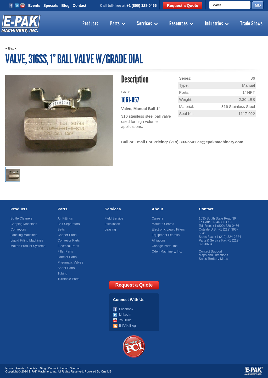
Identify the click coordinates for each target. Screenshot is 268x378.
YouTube (125, 320)
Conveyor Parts (68, 240)
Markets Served (163, 224)
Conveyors (17, 229)
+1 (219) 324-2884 (228, 237)
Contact (79, 5)
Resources (178, 24)
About (157, 209)
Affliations (158, 240)
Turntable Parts (68, 279)
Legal (64, 368)
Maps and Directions (213, 255)
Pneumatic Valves (70, 262)
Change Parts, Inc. (165, 246)
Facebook (126, 309)
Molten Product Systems (27, 246)
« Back (10, 48)
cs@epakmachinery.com (220, 142)
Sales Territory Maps (213, 259)
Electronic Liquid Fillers (168, 229)
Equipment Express (165, 235)
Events (34, 5)
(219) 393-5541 (182, 142)
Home (9, 368)
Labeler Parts (67, 257)
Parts (115, 24)
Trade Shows (251, 24)
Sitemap (75, 368)
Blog (66, 5)
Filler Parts (65, 251)
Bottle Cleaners (21, 218)
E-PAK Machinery (40, 371)
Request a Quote (182, 5)
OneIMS (106, 371)
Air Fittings (65, 218)
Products (90, 24)
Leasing (110, 229)
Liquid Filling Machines (26, 240)
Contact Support (210, 251)
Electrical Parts (68, 246)
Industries (214, 24)
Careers (157, 218)
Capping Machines (23, 224)
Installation (112, 224)
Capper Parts (67, 235)
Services (144, 24)
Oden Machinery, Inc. (166, 251)
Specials (50, 5)
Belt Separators (68, 224)
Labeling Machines (23, 235)
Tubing (62, 273)
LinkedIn (125, 314)
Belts (61, 229)
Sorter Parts (66, 268)
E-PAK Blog (127, 325)
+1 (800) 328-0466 (141, 5)
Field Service (114, 218)
